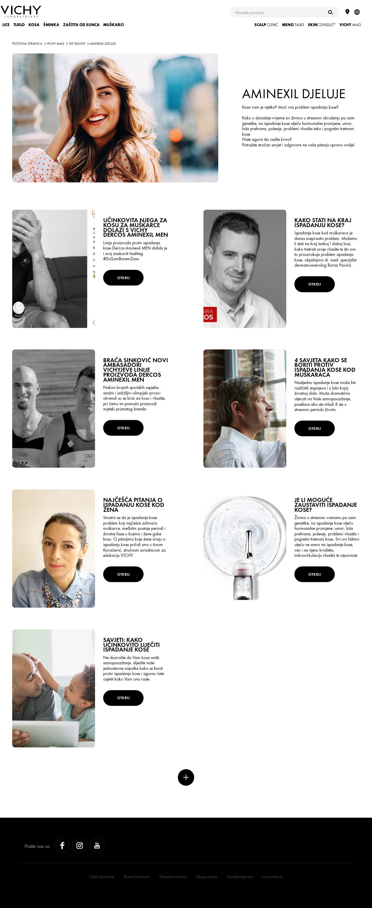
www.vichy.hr (272, 876)
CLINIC (266, 24)
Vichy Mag (55, 44)
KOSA (34, 24)
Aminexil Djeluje (103, 44)
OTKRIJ (123, 277)
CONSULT (322, 24)
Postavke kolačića (173, 876)
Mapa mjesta (206, 876)
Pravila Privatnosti (136, 876)
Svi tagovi (77, 44)
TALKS (293, 24)
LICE (6, 24)
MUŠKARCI (113, 24)
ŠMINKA (51, 24)
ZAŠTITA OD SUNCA (81, 24)
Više (186, 777)
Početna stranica (27, 44)
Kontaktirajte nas (240, 876)
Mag (350, 24)
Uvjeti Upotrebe (102, 876)
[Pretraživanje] (330, 12)
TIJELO (19, 24)
